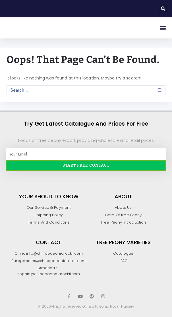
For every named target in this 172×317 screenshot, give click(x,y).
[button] (163, 8)
